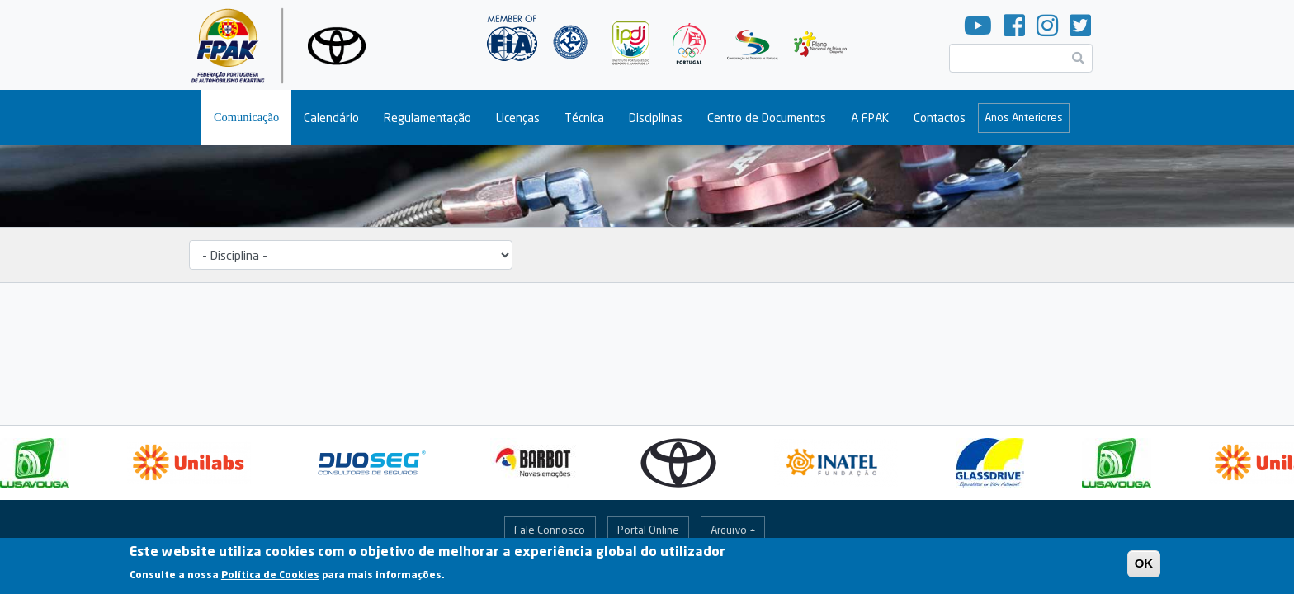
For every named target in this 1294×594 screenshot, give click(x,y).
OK (1144, 566)
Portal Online (648, 529)
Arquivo (729, 529)
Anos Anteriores (1024, 117)
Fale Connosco (549, 529)
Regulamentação (427, 118)
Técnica (584, 118)
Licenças (518, 118)
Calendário (331, 118)
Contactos (940, 118)
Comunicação (246, 117)
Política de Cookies (270, 579)
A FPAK (870, 118)
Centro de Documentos (766, 118)
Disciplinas (655, 118)
